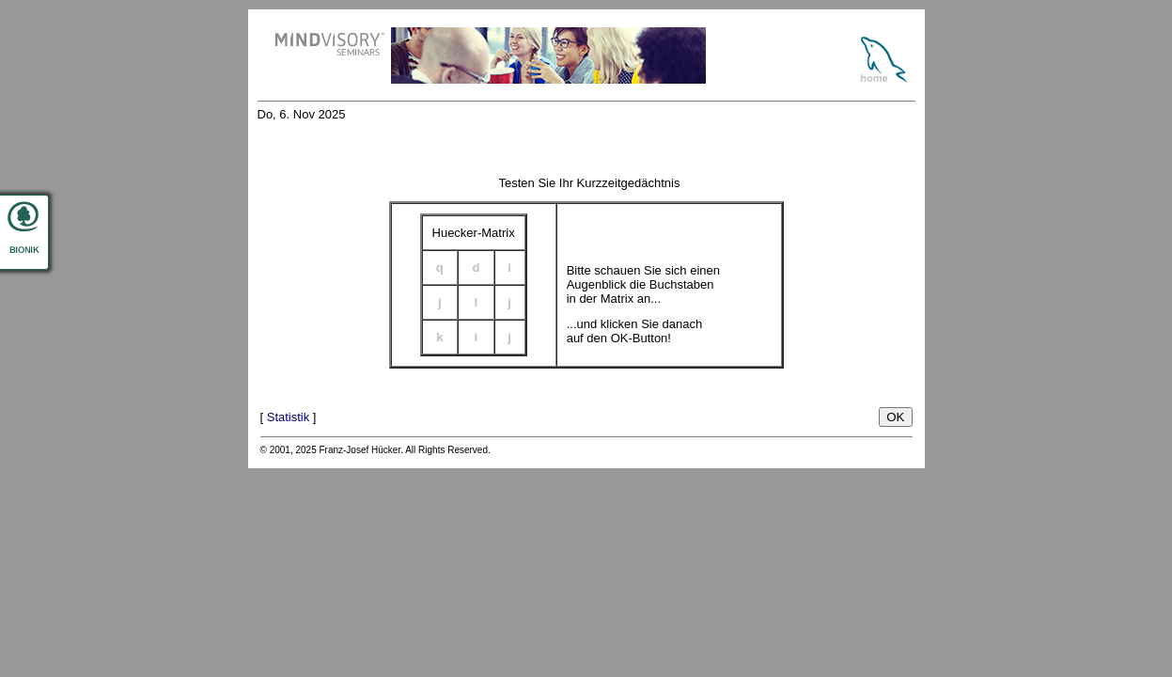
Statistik (288, 417)
